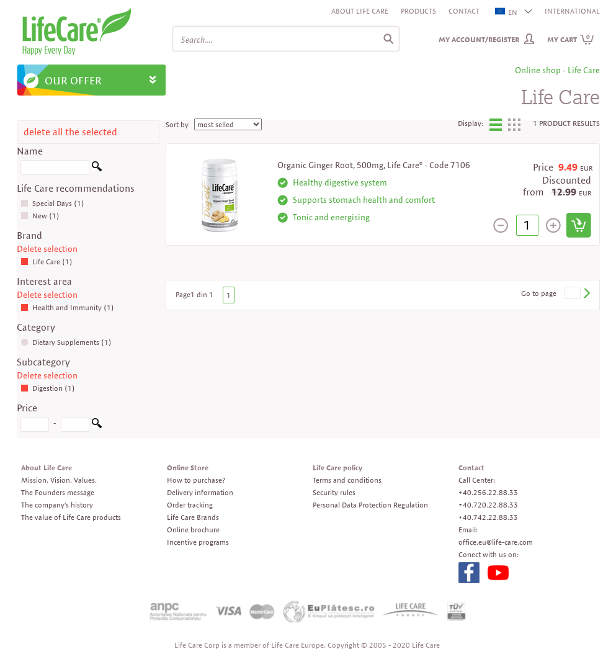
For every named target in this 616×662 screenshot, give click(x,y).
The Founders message (57, 492)
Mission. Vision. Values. (59, 480)
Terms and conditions (347, 480)
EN (507, 12)
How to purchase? (196, 480)
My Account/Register (479, 39)
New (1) (40, 215)
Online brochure (193, 529)
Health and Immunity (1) (67, 307)
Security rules (334, 492)
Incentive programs (198, 542)
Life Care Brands (193, 517)
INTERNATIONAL (572, 11)
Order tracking (190, 504)
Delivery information (200, 492)
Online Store (187, 467)
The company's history (57, 504)
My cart (570, 39)
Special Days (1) (52, 203)
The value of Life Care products (71, 517)
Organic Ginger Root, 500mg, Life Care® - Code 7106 (373, 165)
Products (418, 11)
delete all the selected (70, 132)
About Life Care (359, 11)
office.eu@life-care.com (495, 542)
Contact (464, 11)
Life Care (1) (46, 261)
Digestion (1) (47, 388)
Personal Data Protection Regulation (370, 504)
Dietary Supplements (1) (66, 342)
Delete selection (47, 248)
